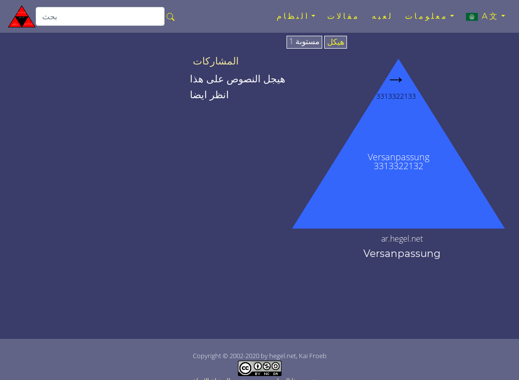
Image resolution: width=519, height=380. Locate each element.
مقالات (343, 16)
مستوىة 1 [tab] (304, 41)
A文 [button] (482, 16)
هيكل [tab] (335, 42)
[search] (100, 16)
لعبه (382, 16)
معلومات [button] (426, 16)
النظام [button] (293, 16)
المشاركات (216, 61)
